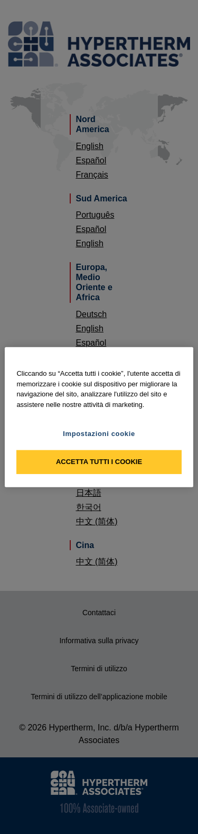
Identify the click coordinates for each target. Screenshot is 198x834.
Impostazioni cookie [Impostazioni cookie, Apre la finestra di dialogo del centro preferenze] (99, 434)
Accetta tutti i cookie (99, 462)
